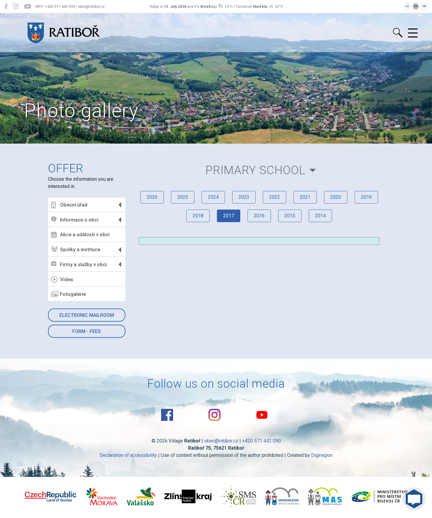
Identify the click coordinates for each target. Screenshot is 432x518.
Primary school (255, 170)
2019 (366, 197)
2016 (259, 216)
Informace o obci (74, 219)
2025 (182, 197)
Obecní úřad (69, 205)
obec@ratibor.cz (221, 441)
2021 (305, 197)
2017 (228, 216)
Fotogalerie (68, 294)
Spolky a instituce (75, 249)
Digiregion (322, 455)
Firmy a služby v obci (79, 264)
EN (416, 6)
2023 (243, 197)
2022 (274, 197)
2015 (289, 216)
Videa (62, 279)
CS (407, 6)
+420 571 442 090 (261, 441)
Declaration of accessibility (128, 455)
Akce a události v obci (80, 234)
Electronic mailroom (86, 315)
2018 (198, 216)
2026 (152, 197)
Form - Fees (86, 331)
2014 (320, 216)
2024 (213, 197)
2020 (335, 197)
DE (424, 6)
